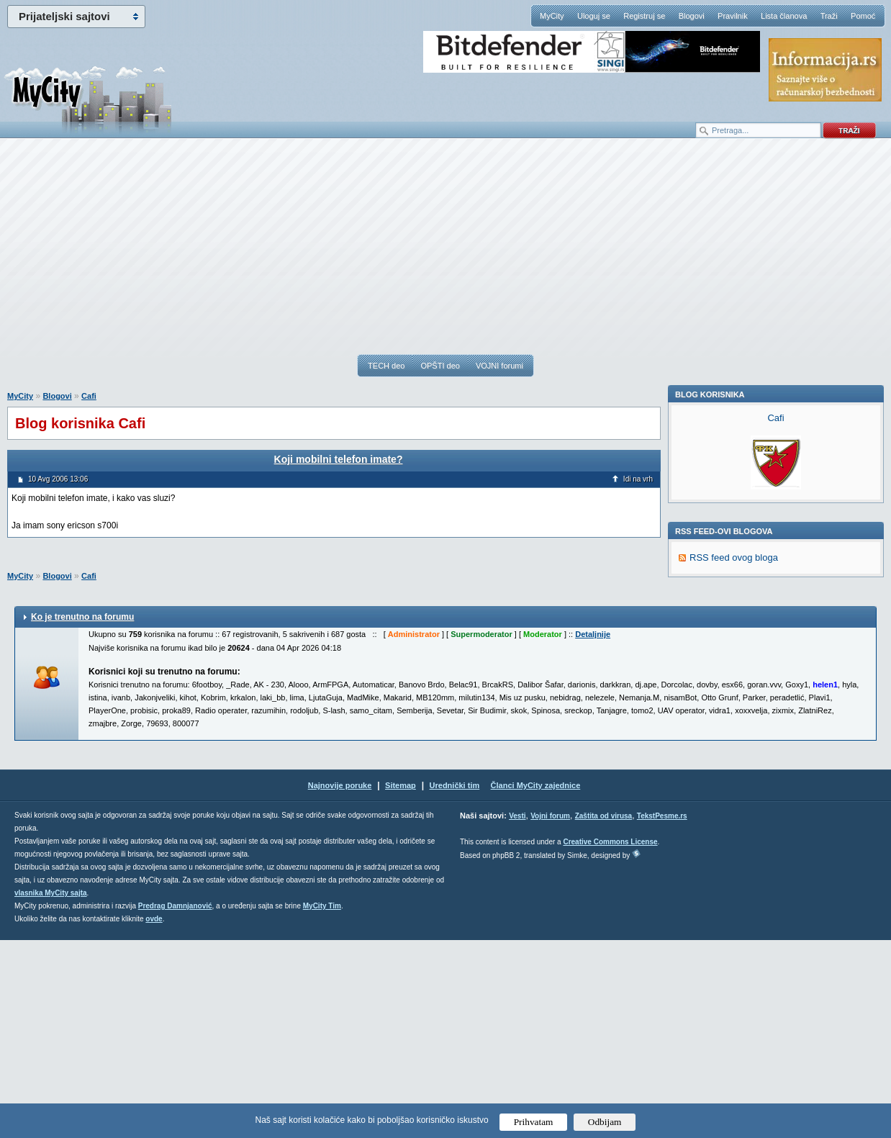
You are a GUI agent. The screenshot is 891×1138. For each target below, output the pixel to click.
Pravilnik (733, 16)
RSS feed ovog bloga (733, 755)
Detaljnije (592, 832)
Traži (829, 16)
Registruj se (644, 16)
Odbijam (605, 1121)
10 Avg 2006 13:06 (58, 479)
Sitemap (400, 983)
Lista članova (784, 16)
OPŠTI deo (439, 365)
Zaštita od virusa (603, 1014)
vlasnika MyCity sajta (50, 1091)
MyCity (552, 16)
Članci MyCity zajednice (536, 983)
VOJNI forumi (499, 365)
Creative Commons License (610, 1040)
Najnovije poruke (340, 983)
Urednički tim (455, 983)
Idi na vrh (638, 479)
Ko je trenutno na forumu (82, 815)
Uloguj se (593, 16)
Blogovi (692, 16)
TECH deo (386, 365)
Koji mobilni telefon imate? (338, 459)
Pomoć (863, 16)
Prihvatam (533, 1121)
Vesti (517, 1014)
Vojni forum (550, 1014)
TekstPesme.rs (662, 1014)
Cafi (88, 396)
